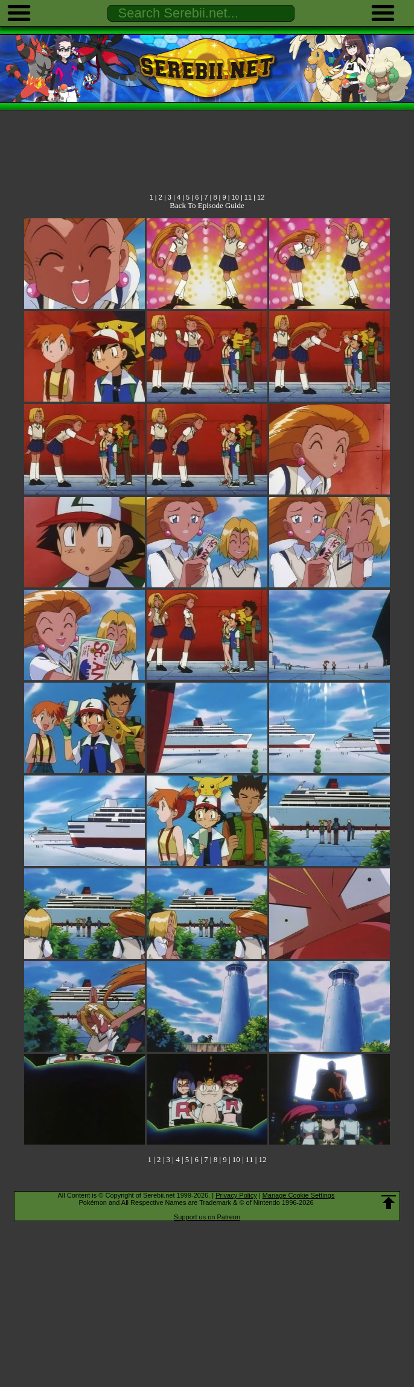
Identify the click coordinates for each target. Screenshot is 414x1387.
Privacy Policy (235, 1195)
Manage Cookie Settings (299, 1195)
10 (235, 197)
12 (260, 197)
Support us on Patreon (207, 1217)
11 (248, 197)
